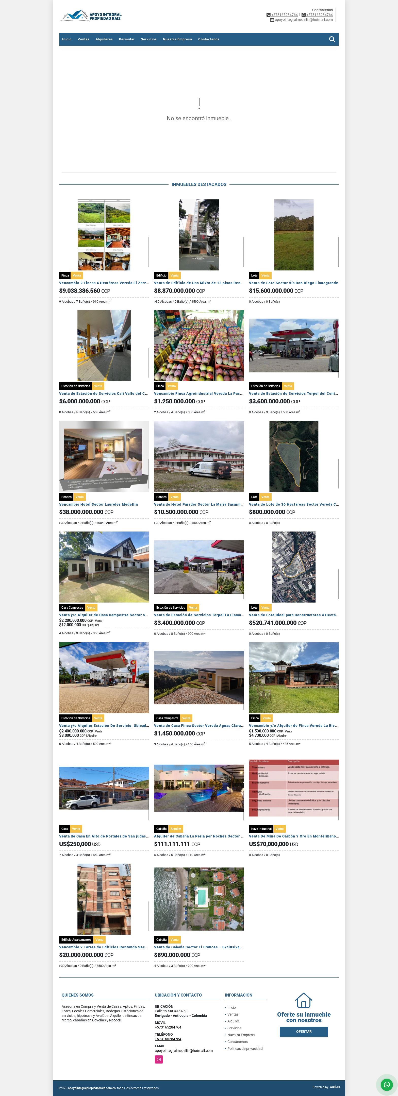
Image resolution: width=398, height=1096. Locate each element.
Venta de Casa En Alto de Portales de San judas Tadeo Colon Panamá (122, 836)
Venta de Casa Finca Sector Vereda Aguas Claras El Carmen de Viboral (218, 726)
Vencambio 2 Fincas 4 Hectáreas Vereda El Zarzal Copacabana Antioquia (125, 283)
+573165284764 (284, 15)
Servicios (149, 39)
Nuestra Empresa (177, 39)
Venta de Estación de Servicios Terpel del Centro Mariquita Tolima (310, 393)
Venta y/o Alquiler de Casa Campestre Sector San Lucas (110, 615)
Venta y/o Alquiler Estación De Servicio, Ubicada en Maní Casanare (120, 726)
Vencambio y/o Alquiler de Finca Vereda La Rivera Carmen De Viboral (312, 726)
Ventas (84, 39)
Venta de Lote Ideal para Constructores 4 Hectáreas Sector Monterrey (313, 615)
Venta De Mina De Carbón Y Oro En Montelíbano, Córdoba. (302, 836)
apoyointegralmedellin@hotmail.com (184, 1051)
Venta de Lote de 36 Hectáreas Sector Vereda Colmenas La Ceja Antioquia (317, 504)
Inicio (67, 39)
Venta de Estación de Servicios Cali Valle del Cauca (106, 393)
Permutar (127, 39)
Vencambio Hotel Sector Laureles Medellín (99, 504)
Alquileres (104, 39)
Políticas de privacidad (245, 1049)
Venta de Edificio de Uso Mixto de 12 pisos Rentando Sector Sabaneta (218, 283)
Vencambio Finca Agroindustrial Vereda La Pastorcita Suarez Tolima (216, 393)
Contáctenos (209, 39)
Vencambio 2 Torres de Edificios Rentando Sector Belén (110, 947)
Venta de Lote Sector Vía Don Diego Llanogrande (293, 283)
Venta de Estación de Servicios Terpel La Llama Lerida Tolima (210, 615)
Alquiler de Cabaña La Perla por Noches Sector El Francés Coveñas (215, 836)
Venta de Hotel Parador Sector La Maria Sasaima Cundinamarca (212, 504)
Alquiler (233, 1021)
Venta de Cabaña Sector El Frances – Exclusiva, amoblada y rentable (216, 947)
